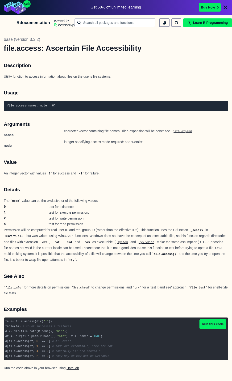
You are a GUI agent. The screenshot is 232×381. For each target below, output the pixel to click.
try (71, 260)
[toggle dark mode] (164, 22)
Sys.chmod (81, 287)
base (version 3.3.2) (22, 39)
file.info (13, 287)
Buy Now (210, 7)
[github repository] (176, 22)
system (122, 242)
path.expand (182, 131)
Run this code (213, 324)
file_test (198, 287)
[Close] (225, 7)
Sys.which (146, 242)
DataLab (72, 368)
